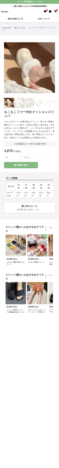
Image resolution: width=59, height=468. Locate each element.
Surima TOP (6, 28)
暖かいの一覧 (19, 28)
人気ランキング (43, 19)
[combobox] (13, 157)
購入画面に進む (25, 165)
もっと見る (48, 229)
